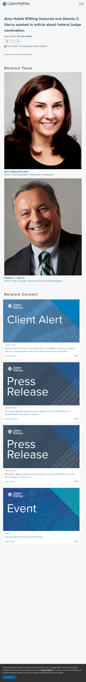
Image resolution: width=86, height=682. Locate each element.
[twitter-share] (17, 41)
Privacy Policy (46, 670)
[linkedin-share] (7, 41)
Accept (9, 677)
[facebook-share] (12, 41)
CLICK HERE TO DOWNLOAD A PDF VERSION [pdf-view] (25, 46)
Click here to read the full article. (18, 54)
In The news (24, 36)
